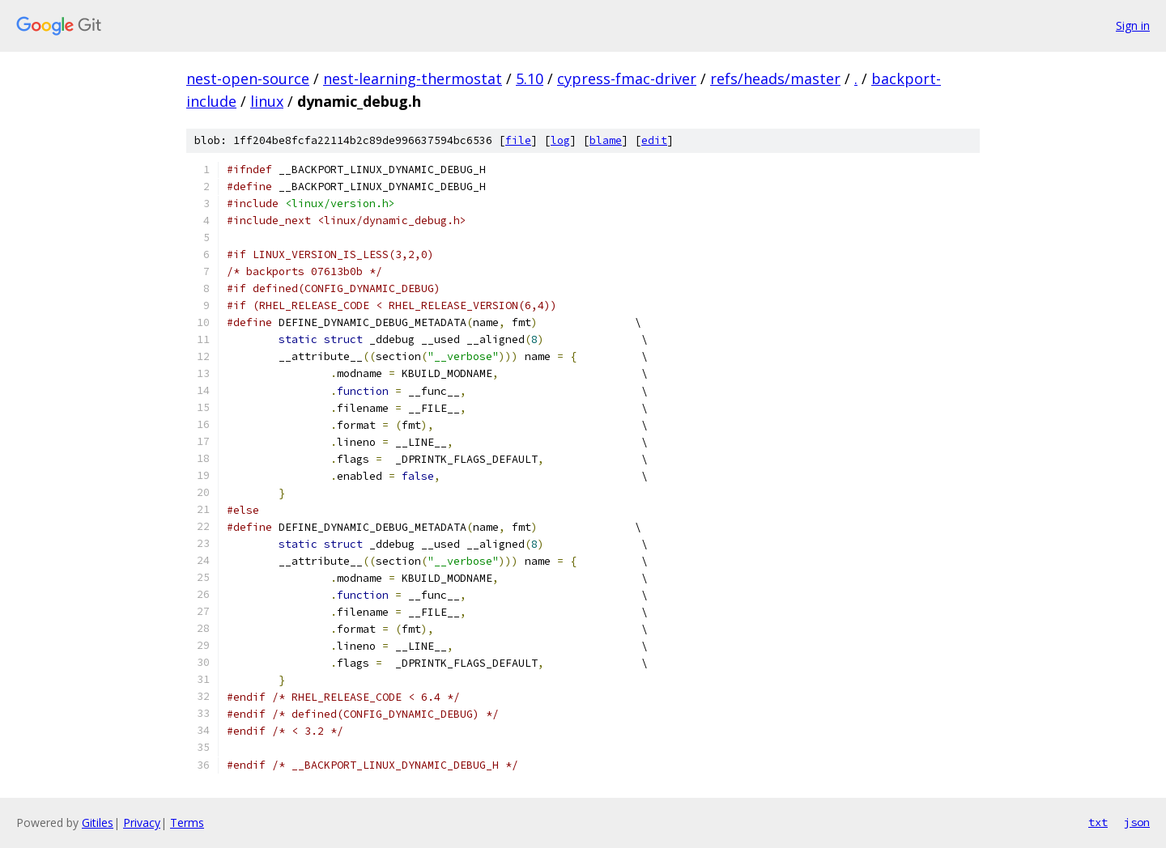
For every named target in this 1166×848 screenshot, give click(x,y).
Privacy (141, 822)
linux (266, 101)
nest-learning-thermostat (412, 78)
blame (605, 140)
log (560, 140)
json (1137, 822)
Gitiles (97, 822)
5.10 (529, 78)
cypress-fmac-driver (626, 78)
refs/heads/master (775, 78)
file (518, 140)
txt (1098, 822)
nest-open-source (247, 78)
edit (654, 140)
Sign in (1133, 25)
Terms (187, 822)
